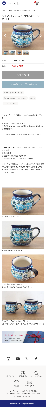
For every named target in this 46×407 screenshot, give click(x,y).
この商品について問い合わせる (23, 84)
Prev (5, 36)
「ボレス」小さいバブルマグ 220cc (15, 98)
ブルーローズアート (10, 103)
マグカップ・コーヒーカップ (13, 93)
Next (41, 36)
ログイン (25, 391)
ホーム (4, 10)
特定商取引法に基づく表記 (31, 394)
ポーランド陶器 (14, 10)
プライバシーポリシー (23, 396)
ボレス (32, 98)
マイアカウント (15, 391)
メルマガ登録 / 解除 (13, 394)
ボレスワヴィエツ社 (28, 10)
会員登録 (34, 391)
